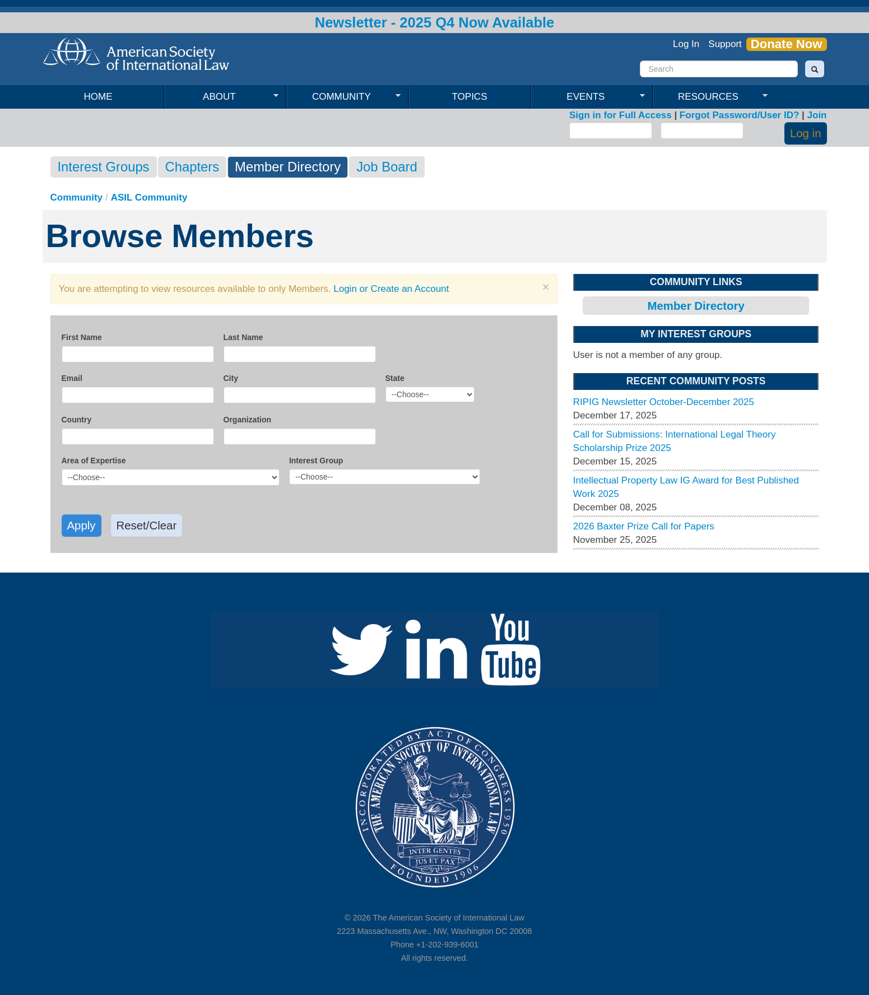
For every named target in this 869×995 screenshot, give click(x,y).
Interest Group (316, 460)
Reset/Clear (147, 525)
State (395, 378)
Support (725, 44)
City (231, 378)
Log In (686, 44)
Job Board (386, 166)
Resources (710, 97)
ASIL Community (149, 197)
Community (344, 97)
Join (817, 115)
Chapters (192, 166)
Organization (248, 419)
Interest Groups (104, 166)
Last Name (243, 337)
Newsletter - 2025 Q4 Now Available (435, 22)
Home (98, 96)
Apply (81, 525)
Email (72, 378)
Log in (805, 133)
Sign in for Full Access (620, 115)
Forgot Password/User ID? (739, 115)
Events (588, 97)
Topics (469, 96)
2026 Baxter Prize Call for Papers (643, 526)
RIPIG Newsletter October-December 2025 (663, 402)
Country (77, 419)
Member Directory (288, 166)
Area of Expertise (94, 460)
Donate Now (786, 44)
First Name (82, 337)
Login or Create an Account (391, 288)
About (221, 97)
